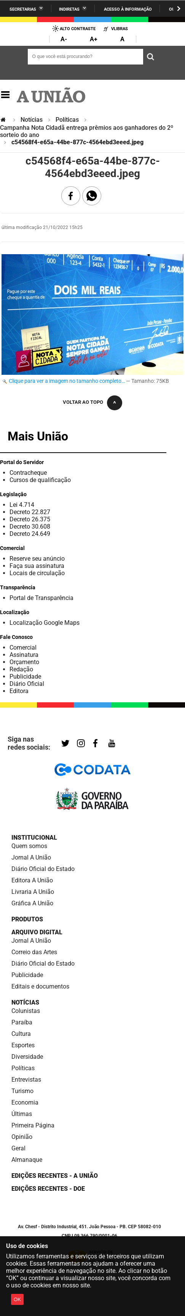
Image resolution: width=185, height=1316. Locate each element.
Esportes (23, 1045)
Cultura (21, 1033)
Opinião (21, 1136)
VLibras (119, 28)
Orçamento (24, 662)
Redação (21, 669)
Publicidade (25, 676)
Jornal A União (31, 857)
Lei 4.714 (22, 504)
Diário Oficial (27, 683)
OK (17, 1299)
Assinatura (24, 654)
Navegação (5, 95)
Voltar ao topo (83, 402)
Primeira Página (32, 1125)
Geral (18, 1148)
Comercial (23, 647)
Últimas (21, 1114)
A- (64, 39)
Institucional (34, 837)
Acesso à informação (128, 9)
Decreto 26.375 (30, 519)
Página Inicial (4, 119)
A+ (93, 39)
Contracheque (28, 472)
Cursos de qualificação (40, 480)
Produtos (27, 919)
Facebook (95, 744)
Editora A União (32, 880)
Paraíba (21, 1022)
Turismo (22, 1091)
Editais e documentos (40, 986)
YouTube (112, 744)
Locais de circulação (37, 573)
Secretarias (23, 9)
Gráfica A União (32, 903)
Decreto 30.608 (30, 526)
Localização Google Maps (45, 622)
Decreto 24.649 (30, 533)
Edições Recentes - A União (54, 1175)
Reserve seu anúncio (37, 558)
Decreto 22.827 (30, 512)
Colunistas (25, 1010)
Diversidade (27, 1056)
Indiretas (69, 9)
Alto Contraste (78, 28)
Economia (24, 1102)
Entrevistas (26, 1079)
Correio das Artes (34, 952)
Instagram (80, 744)
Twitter (65, 744)
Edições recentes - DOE (48, 1188)
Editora (19, 691)
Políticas (67, 119)
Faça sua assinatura (37, 565)
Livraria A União (32, 891)
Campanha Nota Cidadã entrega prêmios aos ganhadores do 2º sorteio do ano (86, 131)
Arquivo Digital (36, 932)
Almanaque (26, 1159)
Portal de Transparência (41, 598)
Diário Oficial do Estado (43, 868)
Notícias (32, 119)
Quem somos (29, 846)
